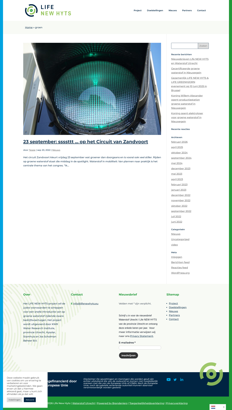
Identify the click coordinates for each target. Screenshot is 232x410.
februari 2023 (179, 184)
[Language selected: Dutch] (218, 407)
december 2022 (180, 195)
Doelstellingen (155, 10)
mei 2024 (176, 163)
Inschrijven (129, 355)
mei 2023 (176, 173)
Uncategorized (180, 239)
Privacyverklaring (177, 403)
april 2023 (177, 179)
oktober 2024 (179, 152)
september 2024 (181, 158)
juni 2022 (176, 221)
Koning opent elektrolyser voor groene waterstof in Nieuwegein (187, 117)
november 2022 (180, 200)
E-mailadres (127, 342)
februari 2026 (179, 141)
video (174, 244)
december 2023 (180, 168)
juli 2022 (176, 216)
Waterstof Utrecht (83, 403)
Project (138, 10)
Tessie (32, 150)
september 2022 (181, 211)
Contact (201, 10)
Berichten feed (180, 262)
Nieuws (173, 10)
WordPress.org (180, 272)
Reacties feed (179, 267)
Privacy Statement (141, 336)
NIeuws (56, 150)
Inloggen (176, 257)
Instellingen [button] (15, 400)
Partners (187, 10)
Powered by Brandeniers (112, 403)
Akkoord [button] (30, 400)
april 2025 (177, 147)
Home (29, 27)
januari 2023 (178, 189)
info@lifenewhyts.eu (85, 303)
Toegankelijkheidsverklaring (146, 403)
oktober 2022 (179, 205)
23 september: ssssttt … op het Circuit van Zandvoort (85, 141)
